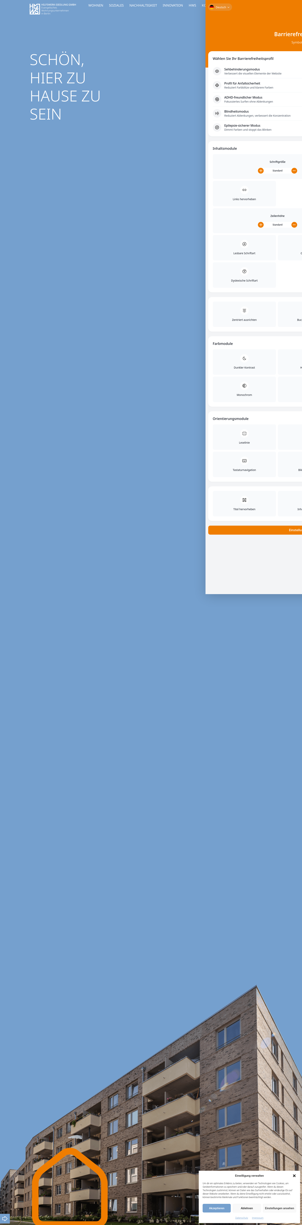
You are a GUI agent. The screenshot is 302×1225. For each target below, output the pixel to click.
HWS (192, 5)
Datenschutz (241, 1218)
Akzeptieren (216, 1208)
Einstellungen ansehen (279, 1208)
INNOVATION (173, 5)
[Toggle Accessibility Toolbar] (293, 24)
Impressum (257, 1218)
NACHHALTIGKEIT (143, 5)
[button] (294, 1176)
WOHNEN (95, 5)
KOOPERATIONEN (215, 5)
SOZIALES (116, 5)
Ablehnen (247, 1208)
